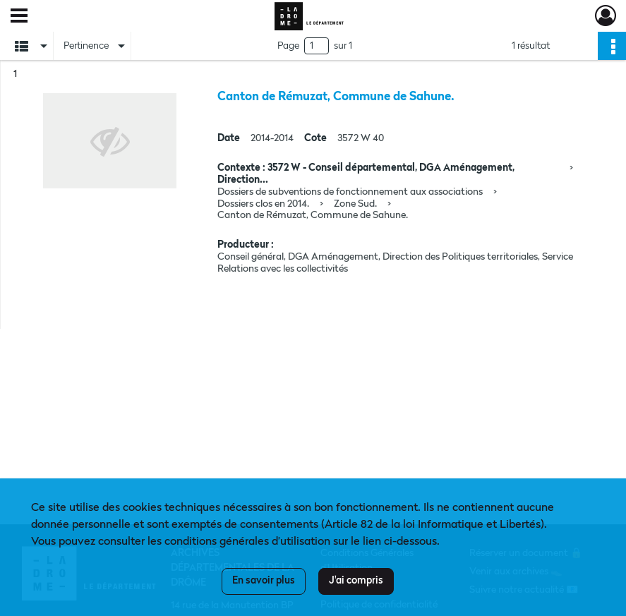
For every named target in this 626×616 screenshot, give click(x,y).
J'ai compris (356, 581)
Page (288, 46)
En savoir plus (263, 581)
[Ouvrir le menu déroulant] (19, 16)
